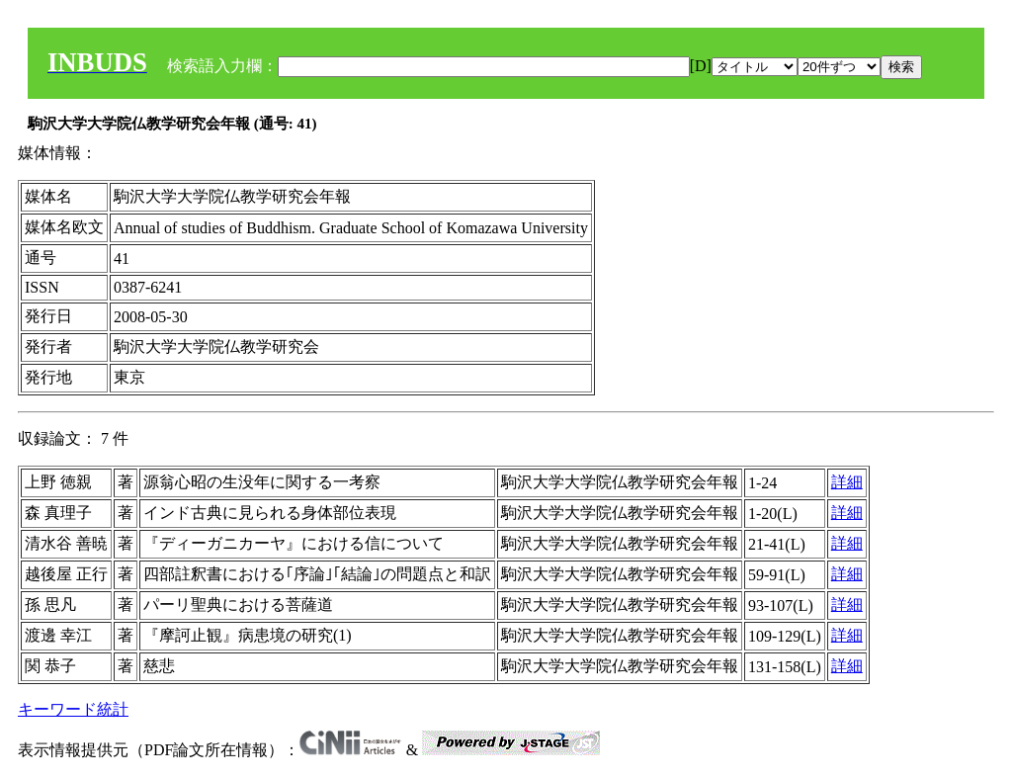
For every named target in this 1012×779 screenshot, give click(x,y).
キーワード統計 (73, 709)
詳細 (847, 482)
